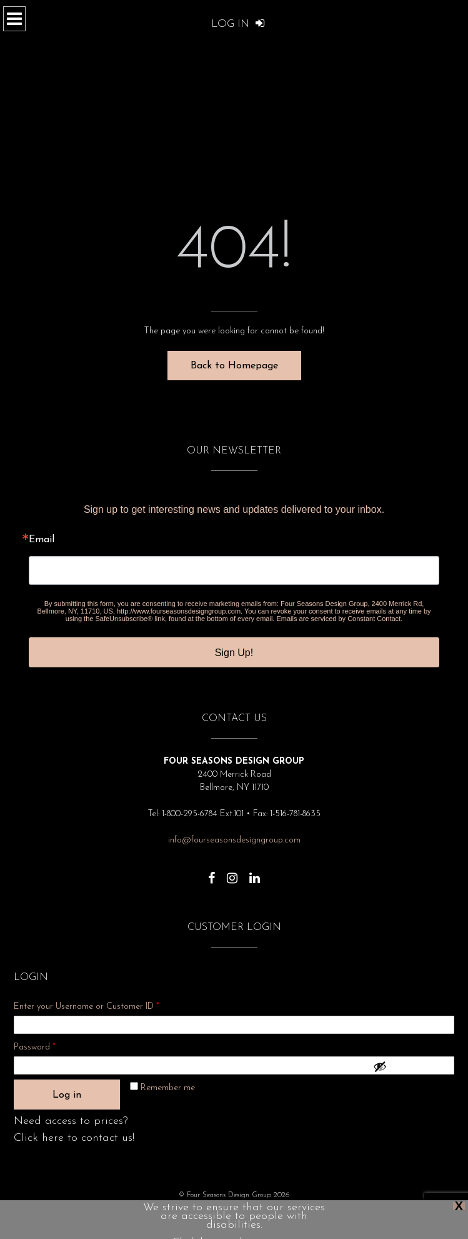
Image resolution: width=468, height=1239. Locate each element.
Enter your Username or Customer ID (86, 1006)
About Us (199, 1213)
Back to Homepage (234, 366)
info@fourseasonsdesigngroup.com (234, 840)
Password (51, 1045)
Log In (238, 24)
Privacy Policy (153, 1213)
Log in (66, 1095)
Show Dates (243, 1213)
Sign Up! (234, 652)
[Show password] (410, 1066)
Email (41, 540)
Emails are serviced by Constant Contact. (339, 618)
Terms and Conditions (305, 1213)
